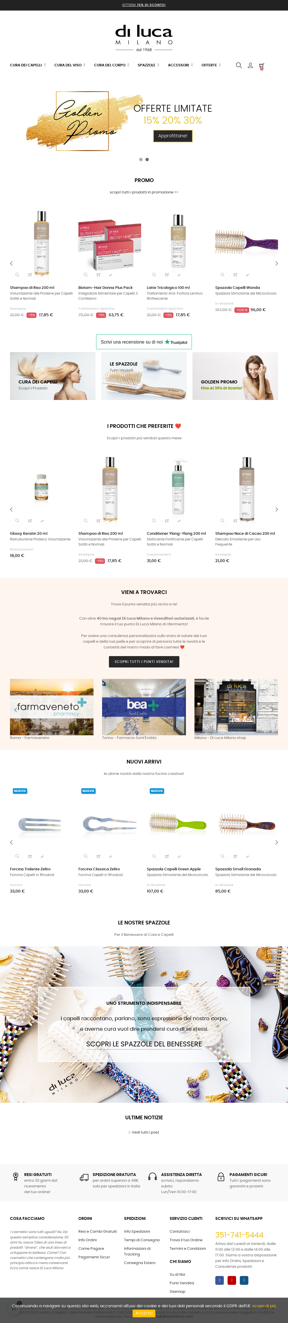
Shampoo (18, 308)
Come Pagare (91, 1249)
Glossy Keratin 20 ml (28, 534)
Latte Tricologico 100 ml (168, 288)
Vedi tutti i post (144, 1132)
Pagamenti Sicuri (94, 1257)
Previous (15, 710)
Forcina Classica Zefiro (99, 869)
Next (272, 710)
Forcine (16, 885)
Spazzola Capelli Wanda (237, 288)
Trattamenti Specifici (96, 308)
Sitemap (177, 1292)
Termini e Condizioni (188, 1249)
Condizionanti (159, 554)
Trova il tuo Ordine (186, 1240)
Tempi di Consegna (142, 1240)
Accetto (144, 1313)
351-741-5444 (239, 1235)
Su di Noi (177, 1275)
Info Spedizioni (137, 1232)
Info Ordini (87, 1240)
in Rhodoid (224, 303)
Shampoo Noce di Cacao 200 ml (245, 534)
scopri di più (264, 1306)
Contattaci (180, 1232)
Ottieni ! (144, 5)
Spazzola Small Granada (238, 869)
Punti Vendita (182, 1283)
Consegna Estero (139, 1263)
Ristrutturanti (22, 549)
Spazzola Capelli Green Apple (174, 869)
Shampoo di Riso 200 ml (32, 288)
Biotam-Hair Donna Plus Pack (105, 288)
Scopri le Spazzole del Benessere (144, 1044)
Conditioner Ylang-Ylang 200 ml (176, 534)
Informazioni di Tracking (137, 1251)
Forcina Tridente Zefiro (30, 869)
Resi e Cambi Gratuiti (97, 1232)
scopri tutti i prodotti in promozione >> (144, 192)
